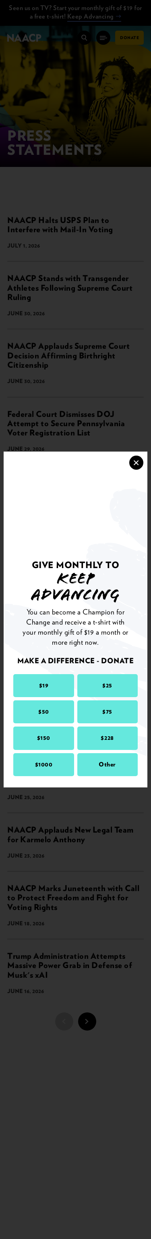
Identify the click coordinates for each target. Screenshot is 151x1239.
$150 (43, 737)
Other (107, 764)
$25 (107, 685)
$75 (107, 711)
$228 (107, 737)
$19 (44, 685)
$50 (43, 711)
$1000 (44, 764)
